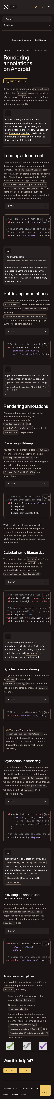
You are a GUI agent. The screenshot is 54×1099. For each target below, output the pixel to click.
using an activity (32, 198)
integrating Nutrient (19, 133)
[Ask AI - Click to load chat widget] (45, 1090)
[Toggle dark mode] (35, 7)
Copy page (13, 81)
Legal (23, 1094)
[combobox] (25, 81)
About (5, 1094)
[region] (27, 227)
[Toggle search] (42, 7)
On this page (43, 40)
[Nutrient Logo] (10, 6)
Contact (15, 1094)
